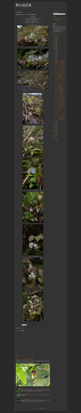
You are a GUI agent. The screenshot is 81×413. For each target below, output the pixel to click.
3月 (55, 121)
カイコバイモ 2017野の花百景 (59, 64)
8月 (55, 54)
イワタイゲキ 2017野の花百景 (59, 90)
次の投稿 (17, 354)
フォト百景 (55, 21)
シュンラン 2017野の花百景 (59, 99)
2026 (55, 37)
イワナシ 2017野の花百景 (59, 68)
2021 (55, 43)
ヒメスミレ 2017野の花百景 (59, 89)
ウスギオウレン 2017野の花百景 (60, 117)
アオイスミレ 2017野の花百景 (59, 76)
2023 (55, 41)
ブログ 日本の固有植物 (57, 19)
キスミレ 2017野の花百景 (58, 107)
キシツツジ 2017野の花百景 (59, 98)
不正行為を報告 (55, 139)
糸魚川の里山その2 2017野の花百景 (60, 61)
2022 (55, 42)
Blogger (45, 408)
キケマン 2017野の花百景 (58, 85)
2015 (55, 126)
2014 (55, 127)
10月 (55, 52)
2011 (55, 131)
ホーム (33, 354)
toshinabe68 (56, 25)
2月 (55, 122)
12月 (55, 49)
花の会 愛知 (56, 20)
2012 (55, 130)
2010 (55, 132)
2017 (55, 48)
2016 (55, 125)
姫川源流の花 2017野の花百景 (59, 60)
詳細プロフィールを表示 (56, 33)
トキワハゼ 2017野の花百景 (59, 86)
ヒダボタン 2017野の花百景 (59, 74)
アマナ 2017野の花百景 (58, 75)
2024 (55, 40)
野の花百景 (24, 5)
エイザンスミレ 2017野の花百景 (59, 105)
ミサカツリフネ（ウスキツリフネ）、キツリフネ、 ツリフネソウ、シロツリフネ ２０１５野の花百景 (35, 388)
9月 (55, 53)
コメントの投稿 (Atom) (20, 356)
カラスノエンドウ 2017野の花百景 (60, 119)
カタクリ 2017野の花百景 (58, 84)
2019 (55, 46)
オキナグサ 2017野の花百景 (59, 104)
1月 (55, 123)
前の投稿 (48, 354)
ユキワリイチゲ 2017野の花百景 (59, 106)
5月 (55, 58)
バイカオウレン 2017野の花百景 (59, 65)
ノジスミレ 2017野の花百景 (59, 118)
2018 (55, 47)
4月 (55, 59)
